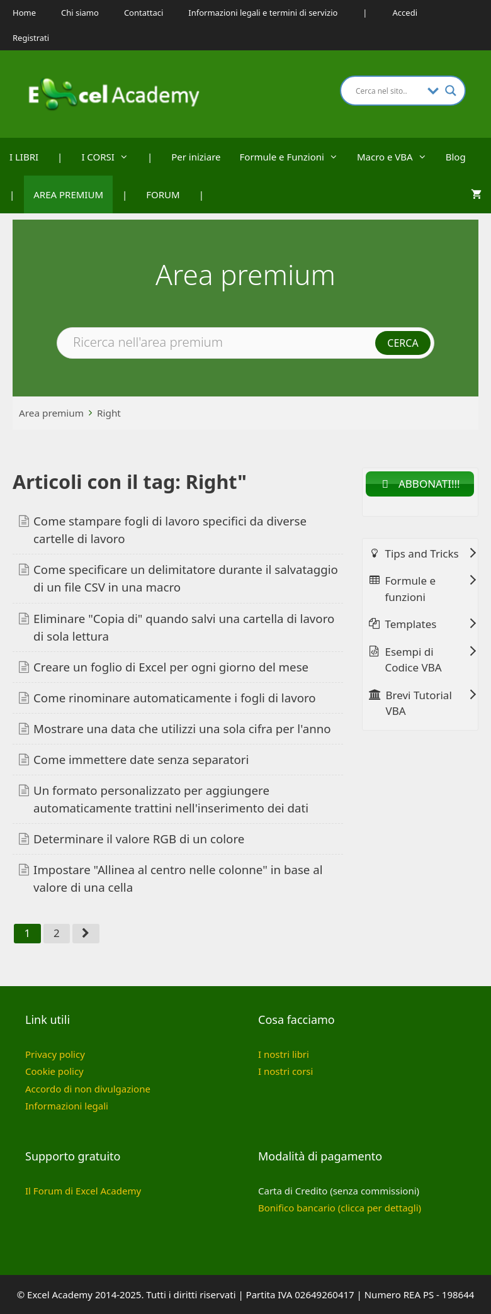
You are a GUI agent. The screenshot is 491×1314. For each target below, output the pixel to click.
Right (109, 413)
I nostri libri (283, 1054)
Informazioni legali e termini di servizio (262, 12)
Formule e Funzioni (293, 157)
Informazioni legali (66, 1105)
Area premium (51, 413)
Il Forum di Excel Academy (83, 1190)
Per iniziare (195, 156)
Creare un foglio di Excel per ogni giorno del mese (170, 667)
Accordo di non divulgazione (87, 1088)
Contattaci (143, 12)
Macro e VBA (396, 157)
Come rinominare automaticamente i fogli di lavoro (174, 697)
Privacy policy (55, 1054)
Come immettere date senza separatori (141, 759)
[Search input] (388, 90)
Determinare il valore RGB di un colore (138, 838)
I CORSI (109, 157)
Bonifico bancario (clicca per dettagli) (339, 1207)
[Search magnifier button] (451, 90)
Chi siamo (80, 12)
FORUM (162, 194)
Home (24, 12)
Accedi (405, 12)
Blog (456, 156)
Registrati (31, 37)
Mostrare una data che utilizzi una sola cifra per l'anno (182, 728)
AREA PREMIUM (68, 194)
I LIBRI (23, 156)
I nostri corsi (285, 1071)
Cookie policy (54, 1071)
